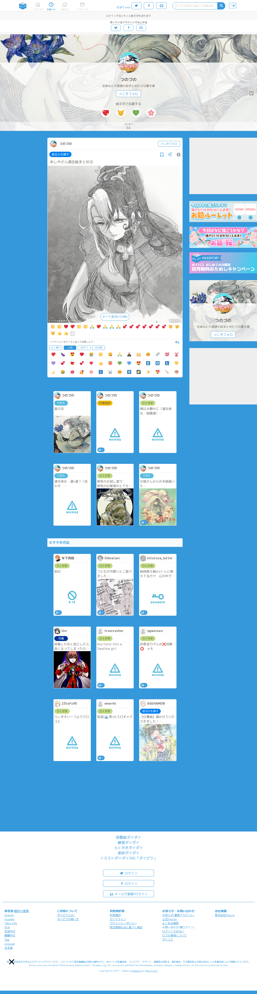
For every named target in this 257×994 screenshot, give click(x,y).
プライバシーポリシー (123, 923)
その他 (98, 347)
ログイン (128, 873)
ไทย (7, 940)
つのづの (128, 79)
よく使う (56, 347)
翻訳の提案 (21, 911)
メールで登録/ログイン (129, 893)
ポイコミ (167, 939)
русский (10, 944)
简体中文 (10, 931)
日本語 (9, 948)
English (9, 915)
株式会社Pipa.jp (225, 915)
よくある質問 (170, 923)
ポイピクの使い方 (68, 919)
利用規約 (115, 915)
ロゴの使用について (174, 935)
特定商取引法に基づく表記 (126, 927)
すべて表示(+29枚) (115, 317)
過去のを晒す (60, 154)
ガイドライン (118, 919)
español (9, 919)
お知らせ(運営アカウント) (178, 915)
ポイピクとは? (66, 915)
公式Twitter (169, 919)
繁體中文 (10, 935)
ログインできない (173, 931)
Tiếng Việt (11, 923)
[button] (11, 961)
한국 (7, 927)
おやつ (84, 347)
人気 (70, 347)
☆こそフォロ (128, 94)
